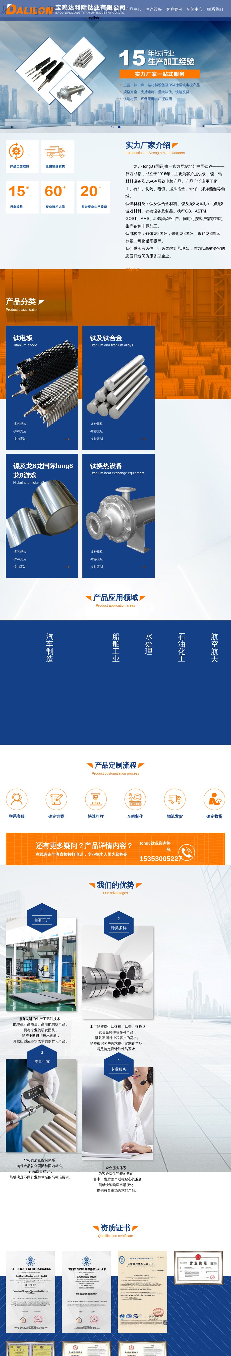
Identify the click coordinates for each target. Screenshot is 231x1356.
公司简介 (167, 1274)
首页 (93, 9)
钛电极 (186, 1300)
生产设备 (154, 9)
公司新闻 (212, 1274)
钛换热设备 (190, 1323)
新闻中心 (195, 9)
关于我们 (113, 9)
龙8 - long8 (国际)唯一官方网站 (78, 1343)
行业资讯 (212, 1282)
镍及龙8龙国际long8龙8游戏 (203, 1315)
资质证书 (167, 1282)
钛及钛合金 (190, 1308)
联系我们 (215, 9)
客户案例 (174, 9)
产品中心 (133, 9)
